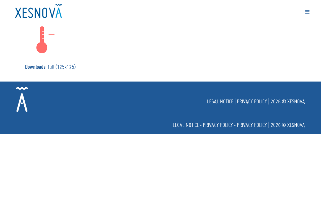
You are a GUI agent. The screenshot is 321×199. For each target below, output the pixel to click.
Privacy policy (252, 101)
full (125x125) (62, 67)
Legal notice (220, 101)
